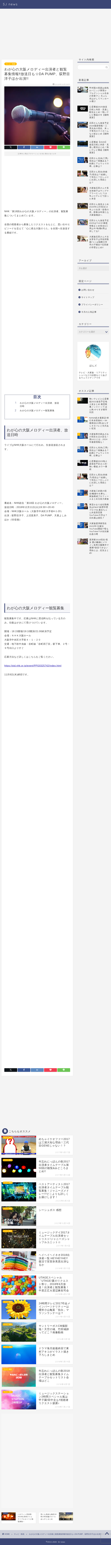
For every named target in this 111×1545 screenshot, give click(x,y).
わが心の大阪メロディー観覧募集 (37, 410)
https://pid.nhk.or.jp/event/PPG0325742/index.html (32, 665)
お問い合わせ (87, 290)
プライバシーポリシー (92, 305)
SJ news (10, 4)
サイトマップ (87, 297)
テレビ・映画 (10, 64)
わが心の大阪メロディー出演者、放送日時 (39, 404)
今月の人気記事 (89, 312)
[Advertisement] (37, 35)
